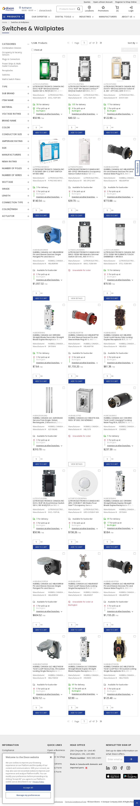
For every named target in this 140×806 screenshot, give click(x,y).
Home (4, 22)
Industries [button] (85, 16)
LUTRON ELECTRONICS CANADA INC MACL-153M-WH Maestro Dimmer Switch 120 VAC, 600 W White (84, 254)
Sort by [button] (131, 42)
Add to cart (41, 132)
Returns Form (54, 767)
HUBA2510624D (40, 415)
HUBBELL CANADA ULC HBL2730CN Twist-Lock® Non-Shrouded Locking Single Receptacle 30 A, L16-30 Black (120, 669)
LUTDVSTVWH (110, 84)
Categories (9, 44)
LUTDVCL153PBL (40, 498)
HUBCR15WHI (110, 498)
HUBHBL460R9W (40, 250)
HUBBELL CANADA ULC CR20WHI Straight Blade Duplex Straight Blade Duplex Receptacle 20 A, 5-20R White (83, 669)
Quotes (87, 2)
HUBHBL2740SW (40, 664)
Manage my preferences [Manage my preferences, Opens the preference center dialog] (28, 795)
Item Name (8, 100)
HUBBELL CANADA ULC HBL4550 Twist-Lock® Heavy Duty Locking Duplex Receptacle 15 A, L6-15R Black (118, 338)
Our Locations (54, 763)
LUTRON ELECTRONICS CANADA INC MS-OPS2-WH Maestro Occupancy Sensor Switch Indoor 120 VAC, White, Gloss (84, 172)
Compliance (8, 750)
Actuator (8, 216)
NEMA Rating (9, 161)
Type (4, 86)
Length (6, 195)
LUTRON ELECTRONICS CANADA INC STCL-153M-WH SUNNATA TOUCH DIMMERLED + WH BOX (119, 254)
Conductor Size (12, 134)
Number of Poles (12, 168)
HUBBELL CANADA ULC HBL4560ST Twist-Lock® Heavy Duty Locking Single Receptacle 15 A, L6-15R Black (83, 587)
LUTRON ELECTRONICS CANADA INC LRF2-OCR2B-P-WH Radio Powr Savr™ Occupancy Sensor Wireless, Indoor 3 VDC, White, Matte (84, 505)
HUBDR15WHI (39, 333)
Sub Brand (8, 93)
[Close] (51, 757)
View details (76, 298)
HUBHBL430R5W (40, 581)
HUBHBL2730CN (111, 664)
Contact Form (54, 771)
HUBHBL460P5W (111, 581)
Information (10, 745)
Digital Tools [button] (63, 16)
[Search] (69, 9)
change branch (45, 10)
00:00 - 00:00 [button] (27, 10)
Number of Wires (12, 175)
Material (7, 107)
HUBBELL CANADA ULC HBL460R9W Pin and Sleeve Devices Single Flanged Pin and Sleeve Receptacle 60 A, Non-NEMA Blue (48, 255)
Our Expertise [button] (39, 16)
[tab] (15, 44)
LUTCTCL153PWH (76, 84)
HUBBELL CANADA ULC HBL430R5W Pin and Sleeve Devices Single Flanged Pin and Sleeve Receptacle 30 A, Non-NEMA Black (48, 587)
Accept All (28, 787)
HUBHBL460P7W (75, 333)
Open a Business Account (56, 751)
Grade (6, 188)
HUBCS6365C (110, 415)
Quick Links (54, 745)
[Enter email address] (115, 759)
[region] (28, 778)
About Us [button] (127, 16)
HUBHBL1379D (74, 415)
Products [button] (13, 16)
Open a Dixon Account (103, 2)
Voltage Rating (11, 113)
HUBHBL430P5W (111, 167)
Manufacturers (108, 16)
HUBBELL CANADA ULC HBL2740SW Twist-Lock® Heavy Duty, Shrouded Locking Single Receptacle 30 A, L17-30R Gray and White (49, 669)
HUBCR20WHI (74, 664)
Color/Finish (10, 209)
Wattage (7, 182)
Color (6, 127)
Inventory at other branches (48, 114)
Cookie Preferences (55, 802)
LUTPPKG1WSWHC (41, 167)
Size (4, 147)
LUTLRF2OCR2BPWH (77, 498)
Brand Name (9, 120)
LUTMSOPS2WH (75, 167)
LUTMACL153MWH (76, 250)
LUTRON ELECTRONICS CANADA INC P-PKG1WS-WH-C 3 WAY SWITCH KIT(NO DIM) (48, 171)
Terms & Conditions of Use (75, 802)
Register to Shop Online (126, 2)
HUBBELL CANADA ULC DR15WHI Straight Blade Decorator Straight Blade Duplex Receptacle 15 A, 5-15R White (48, 338)
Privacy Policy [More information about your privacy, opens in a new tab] (38, 781)
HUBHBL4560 (74, 581)
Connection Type (12, 202)
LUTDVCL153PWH (40, 84)
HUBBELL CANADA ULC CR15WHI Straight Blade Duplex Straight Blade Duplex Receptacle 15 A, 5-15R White (119, 504)
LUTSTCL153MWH (111, 250)
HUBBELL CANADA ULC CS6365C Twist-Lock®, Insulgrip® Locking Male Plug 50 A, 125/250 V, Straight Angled (119, 421)
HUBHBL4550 (110, 333)
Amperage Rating (12, 141)
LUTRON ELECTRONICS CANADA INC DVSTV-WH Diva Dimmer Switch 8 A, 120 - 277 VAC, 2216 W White (119, 88)
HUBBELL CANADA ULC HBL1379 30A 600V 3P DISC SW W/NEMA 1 (83, 419)
